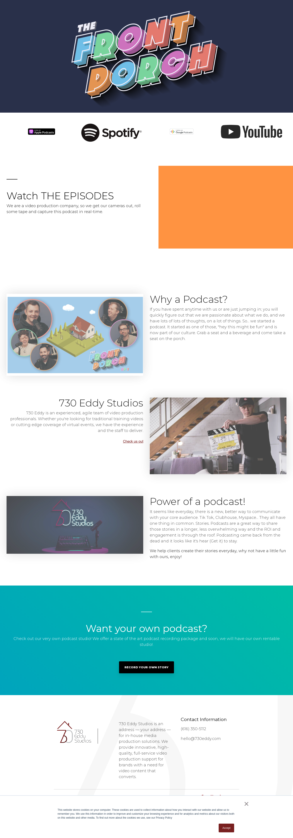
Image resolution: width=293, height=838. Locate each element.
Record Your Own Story (146, 667)
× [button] (246, 804)
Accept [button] (226, 828)
